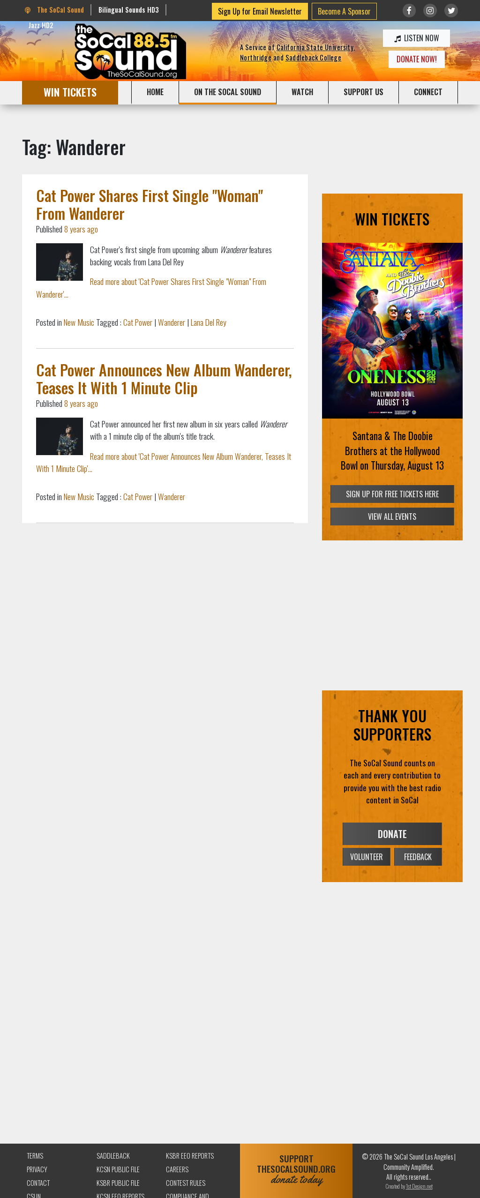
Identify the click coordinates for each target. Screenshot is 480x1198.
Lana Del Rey (208, 322)
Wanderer (171, 322)
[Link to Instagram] (430, 10)
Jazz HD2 (41, 25)
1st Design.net (419, 1186)
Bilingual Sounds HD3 (128, 10)
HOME (155, 91)
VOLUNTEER (366, 856)
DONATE (392, 834)
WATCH (302, 91)
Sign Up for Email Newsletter (260, 11)
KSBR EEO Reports (190, 1156)
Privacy (37, 1169)
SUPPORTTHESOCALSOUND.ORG (296, 1169)
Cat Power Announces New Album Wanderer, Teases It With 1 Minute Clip (164, 378)
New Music (79, 322)
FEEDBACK (418, 856)
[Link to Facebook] (409, 10)
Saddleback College (313, 57)
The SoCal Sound (54, 10)
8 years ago (81, 229)
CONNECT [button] (428, 91)
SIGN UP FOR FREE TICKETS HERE (392, 494)
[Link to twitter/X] (451, 10)
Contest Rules (185, 1183)
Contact (38, 1183)
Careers (177, 1169)
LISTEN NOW (416, 38)
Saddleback (113, 1156)
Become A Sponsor (344, 11)
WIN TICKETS (70, 91)
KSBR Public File (118, 1183)
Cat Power (137, 322)
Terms (35, 1156)
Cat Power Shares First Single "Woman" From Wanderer (149, 204)
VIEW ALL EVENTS (392, 516)
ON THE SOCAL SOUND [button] (227, 91)
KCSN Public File (118, 1169)
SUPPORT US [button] (363, 91)
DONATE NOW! (417, 59)
